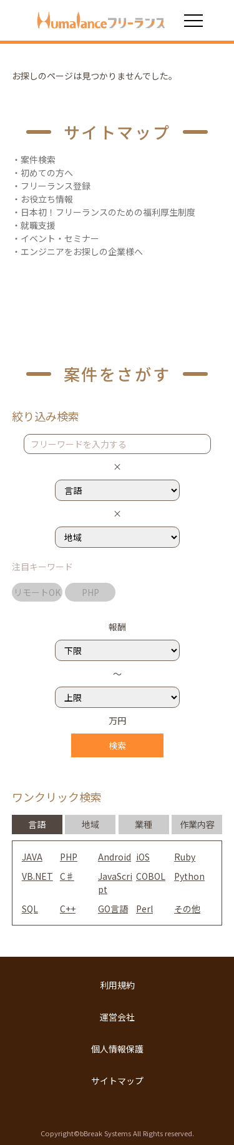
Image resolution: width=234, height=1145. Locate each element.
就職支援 (38, 225)
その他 (187, 908)
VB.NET (37, 876)
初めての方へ (47, 172)
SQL (30, 908)
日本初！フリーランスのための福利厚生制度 (108, 212)
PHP (90, 592)
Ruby (184, 856)
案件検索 (38, 159)
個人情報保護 (117, 1048)
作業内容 (197, 824)
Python (189, 876)
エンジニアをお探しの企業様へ (82, 251)
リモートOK (37, 592)
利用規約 (117, 985)
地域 (90, 824)
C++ (68, 908)
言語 (37, 824)
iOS (143, 856)
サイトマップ (117, 1080)
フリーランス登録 (55, 185)
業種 (143, 824)
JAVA (32, 856)
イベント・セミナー (60, 238)
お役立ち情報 (47, 199)
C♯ (67, 876)
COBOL (150, 876)
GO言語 (113, 908)
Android (114, 856)
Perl (144, 908)
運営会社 (117, 1017)
